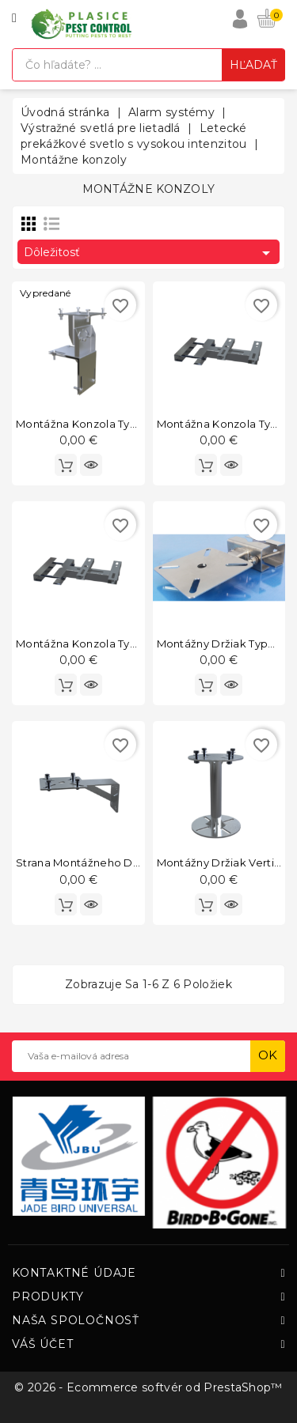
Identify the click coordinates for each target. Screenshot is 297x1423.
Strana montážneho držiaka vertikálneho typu (140, 862)
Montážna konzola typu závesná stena (121, 643)
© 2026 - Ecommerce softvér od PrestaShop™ (148, 1387)
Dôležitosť (150, 252)
